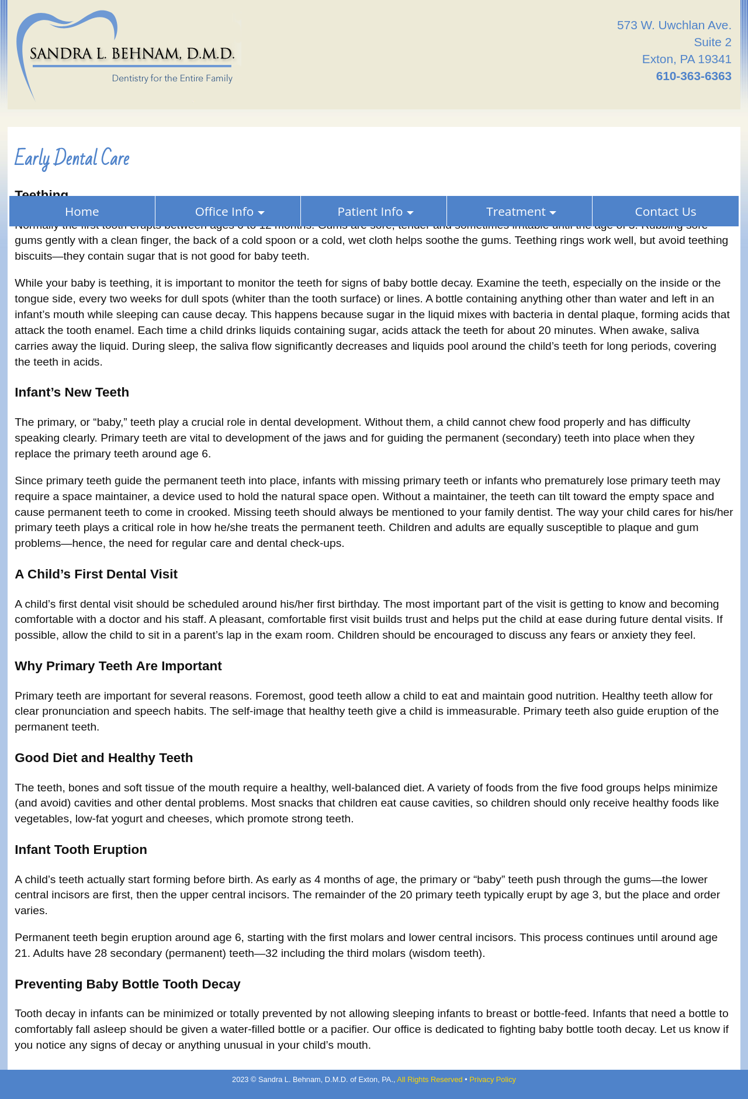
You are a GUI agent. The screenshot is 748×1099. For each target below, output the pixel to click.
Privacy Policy (492, 1079)
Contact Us (666, 211)
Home (82, 211)
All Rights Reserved (429, 1079)
